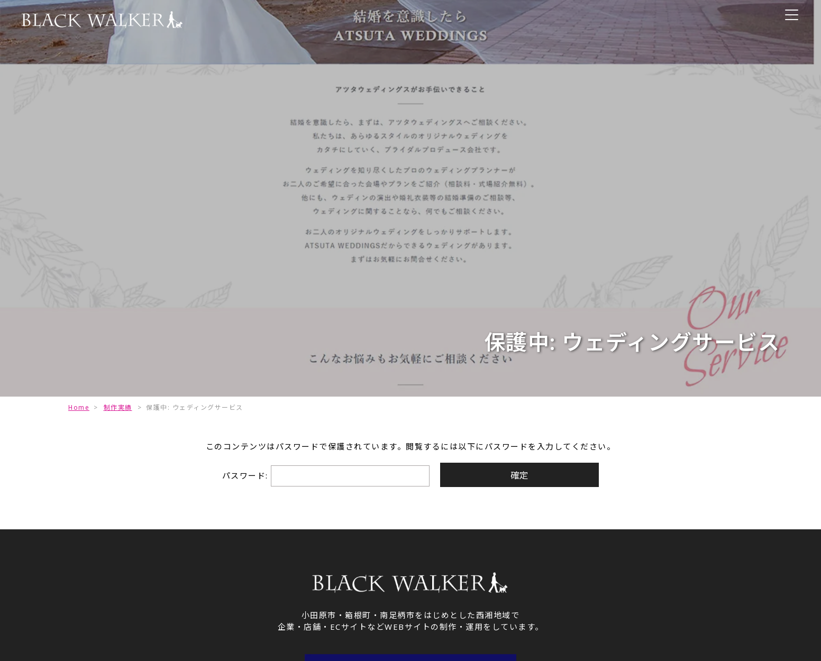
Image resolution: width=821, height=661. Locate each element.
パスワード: (324, 476)
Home (78, 407)
